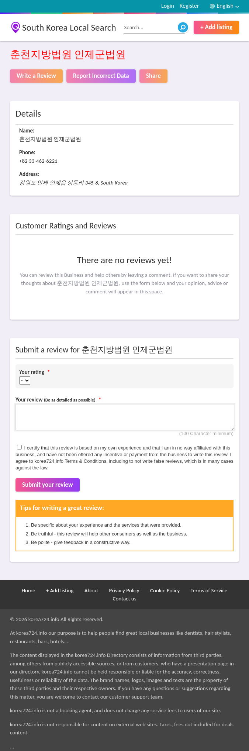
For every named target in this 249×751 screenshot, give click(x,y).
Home (28, 590)
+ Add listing (216, 27)
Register (189, 5)
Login (167, 5)
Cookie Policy (165, 590)
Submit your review (47, 485)
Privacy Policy (124, 590)
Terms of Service (209, 590)
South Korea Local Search (69, 27)
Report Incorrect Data (101, 76)
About (91, 590)
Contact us (124, 598)
